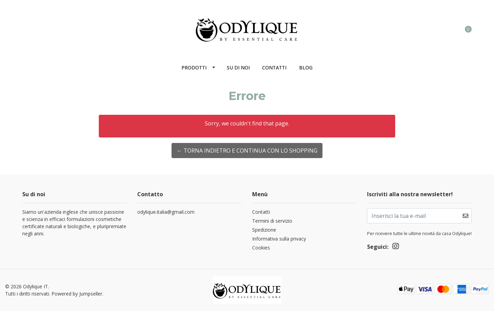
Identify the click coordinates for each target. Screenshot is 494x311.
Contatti (274, 67)
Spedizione (264, 229)
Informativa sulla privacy (279, 238)
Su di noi (238, 67)
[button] (440, 29)
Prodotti (194, 67)
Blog (306, 67)
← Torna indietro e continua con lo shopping (247, 150)
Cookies (261, 247)
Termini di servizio (272, 221)
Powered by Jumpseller (76, 293)
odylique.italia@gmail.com (166, 212)
